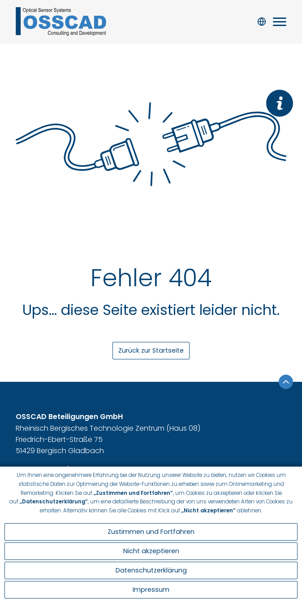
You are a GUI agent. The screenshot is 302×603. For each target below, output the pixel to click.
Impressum (151, 589)
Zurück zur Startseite (151, 350)
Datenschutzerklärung (151, 570)
